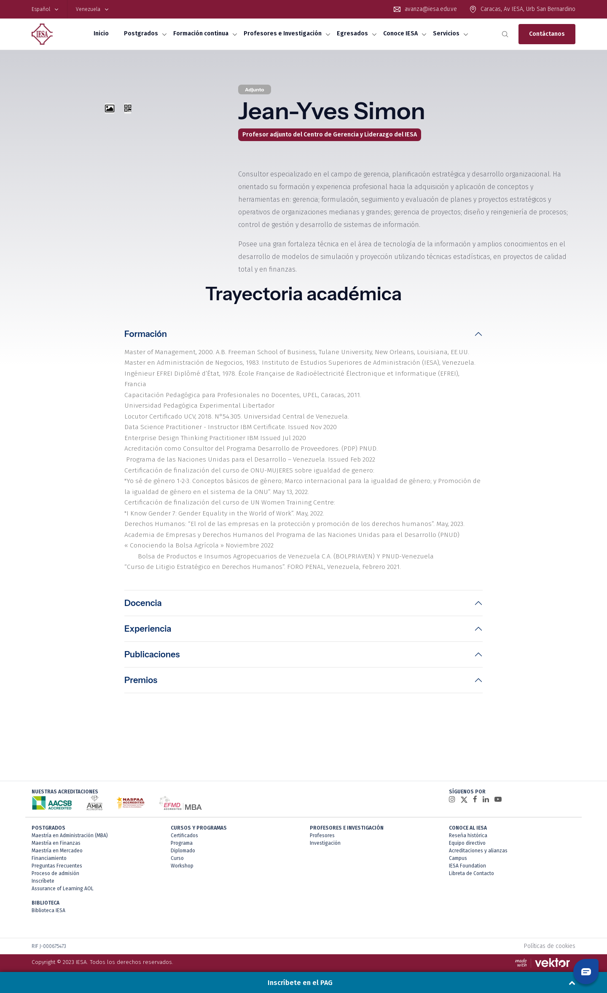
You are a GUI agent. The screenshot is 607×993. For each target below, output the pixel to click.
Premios (140, 673)
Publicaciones (152, 648)
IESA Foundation (467, 859)
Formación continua (200, 33)
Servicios (446, 33)
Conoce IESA (400, 33)
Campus (458, 851)
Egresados (352, 33)
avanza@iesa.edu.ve (431, 9)
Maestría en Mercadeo (57, 844)
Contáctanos (547, 33)
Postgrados (141, 33)
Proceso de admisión (55, 867)
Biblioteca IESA (48, 904)
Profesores (322, 829)
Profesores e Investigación (283, 33)
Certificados (184, 829)
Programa (182, 836)
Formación (145, 334)
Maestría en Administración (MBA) (70, 829)
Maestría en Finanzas (56, 836)
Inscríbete (43, 874)
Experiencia (147, 622)
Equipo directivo (467, 836)
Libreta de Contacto (471, 867)
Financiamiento (49, 851)
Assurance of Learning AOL (63, 882)
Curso (177, 851)
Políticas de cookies (549, 939)
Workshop (182, 859)
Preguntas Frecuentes (57, 859)
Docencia (143, 596)
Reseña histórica (468, 829)
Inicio (101, 33)
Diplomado (183, 844)
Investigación (325, 836)
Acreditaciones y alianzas (478, 844)
